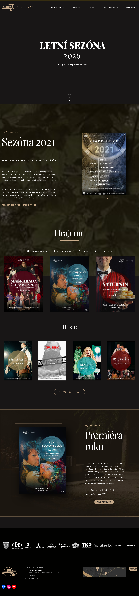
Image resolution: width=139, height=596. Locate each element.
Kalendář (93, 7)
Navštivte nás (110, 7)
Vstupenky (77, 7)
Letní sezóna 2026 (58, 7)
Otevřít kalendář (69, 392)
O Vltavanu (130, 7)
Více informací (104, 501)
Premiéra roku (9, 205)
